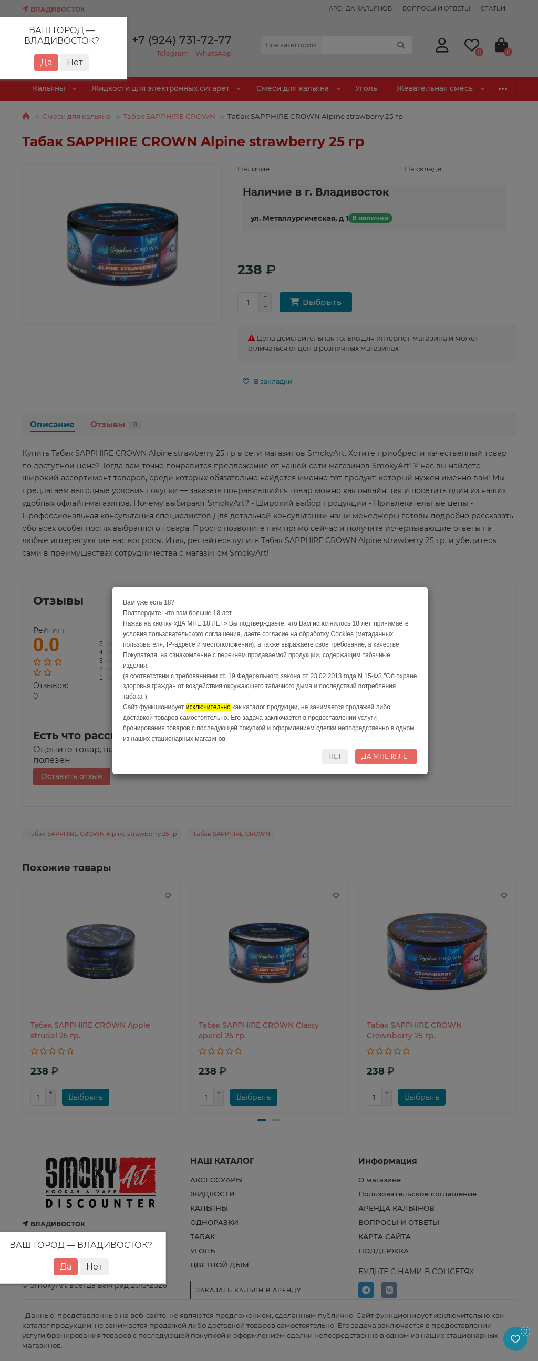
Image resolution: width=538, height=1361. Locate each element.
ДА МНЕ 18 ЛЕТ (386, 756)
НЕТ (335, 756)
